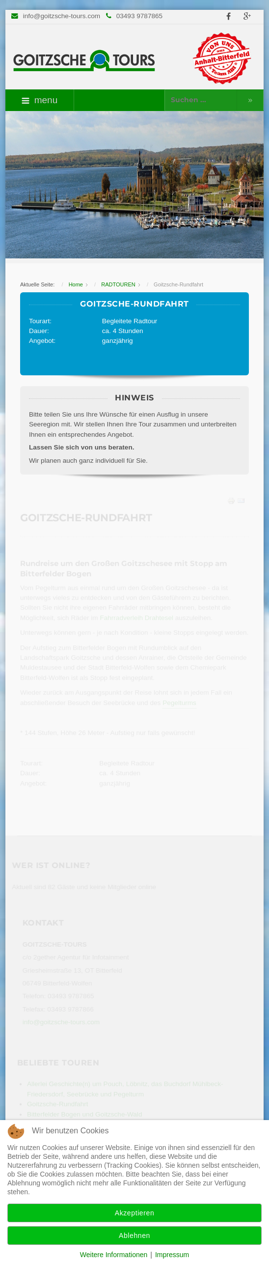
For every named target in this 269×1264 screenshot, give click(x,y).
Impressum (172, 1255)
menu (40, 100)
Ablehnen (134, 1235)
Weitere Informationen (113, 1255)
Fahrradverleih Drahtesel (137, 617)
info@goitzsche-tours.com (61, 16)
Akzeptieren (135, 1213)
